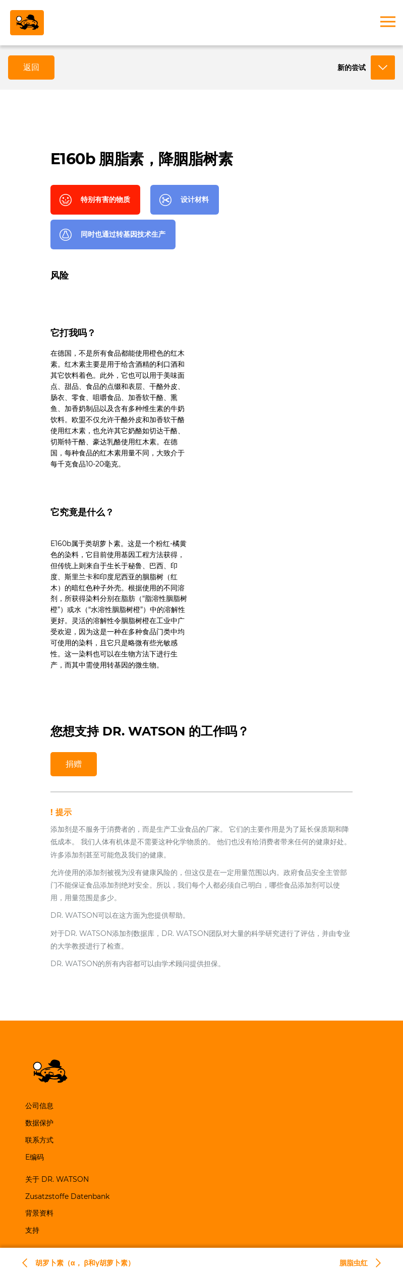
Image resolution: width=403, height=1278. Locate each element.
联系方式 (39, 1140)
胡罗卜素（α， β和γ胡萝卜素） (85, 1262)
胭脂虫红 (353, 1262)
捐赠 (74, 764)
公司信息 (39, 1105)
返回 (31, 67)
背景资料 (39, 1213)
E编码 (34, 1157)
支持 (32, 1230)
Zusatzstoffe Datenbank (67, 1196)
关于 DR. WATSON (57, 1179)
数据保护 (39, 1122)
